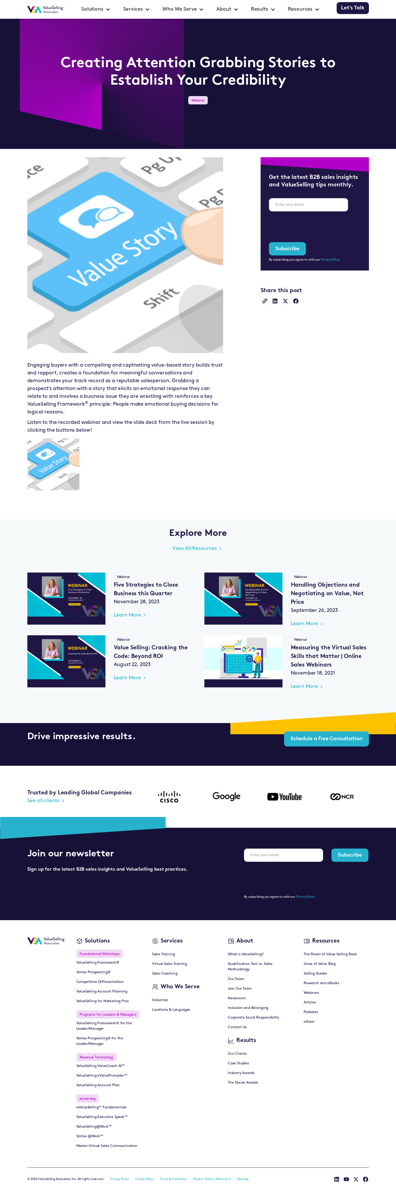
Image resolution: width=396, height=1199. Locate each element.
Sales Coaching (165, 974)
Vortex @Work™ (89, 1136)
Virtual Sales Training (169, 964)
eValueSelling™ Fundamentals (101, 1107)
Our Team (236, 979)
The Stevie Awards (243, 1083)
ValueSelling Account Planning (101, 992)
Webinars (311, 993)
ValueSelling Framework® (97, 963)
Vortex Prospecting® (93, 972)
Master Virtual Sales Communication (107, 1146)
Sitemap (243, 1179)
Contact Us (237, 1027)
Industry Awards (241, 1073)
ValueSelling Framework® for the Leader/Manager (104, 1026)
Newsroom (237, 998)
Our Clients (237, 1054)
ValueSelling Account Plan (98, 1085)
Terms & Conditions (173, 1179)
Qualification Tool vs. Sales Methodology (250, 966)
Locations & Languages (171, 1010)
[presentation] (308, 226)
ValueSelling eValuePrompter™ (102, 1076)
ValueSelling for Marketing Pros (102, 1001)
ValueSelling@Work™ (94, 1127)
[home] (46, 9)
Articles (310, 1003)
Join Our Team (240, 989)
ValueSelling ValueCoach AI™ (100, 1066)
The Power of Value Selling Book (330, 954)
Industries (160, 1000)
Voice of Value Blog (320, 964)
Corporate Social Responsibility (253, 1018)
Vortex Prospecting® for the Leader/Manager (99, 1041)
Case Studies (238, 1063)
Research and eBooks (321, 983)
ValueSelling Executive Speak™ (102, 1117)
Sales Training (163, 954)
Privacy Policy (330, 259)
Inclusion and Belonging (248, 1008)
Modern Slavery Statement (212, 1179)
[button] (96, 9)
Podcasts (311, 1012)
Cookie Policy (144, 1179)
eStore (309, 1022)
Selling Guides (315, 974)
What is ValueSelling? (246, 954)
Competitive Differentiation (100, 982)
